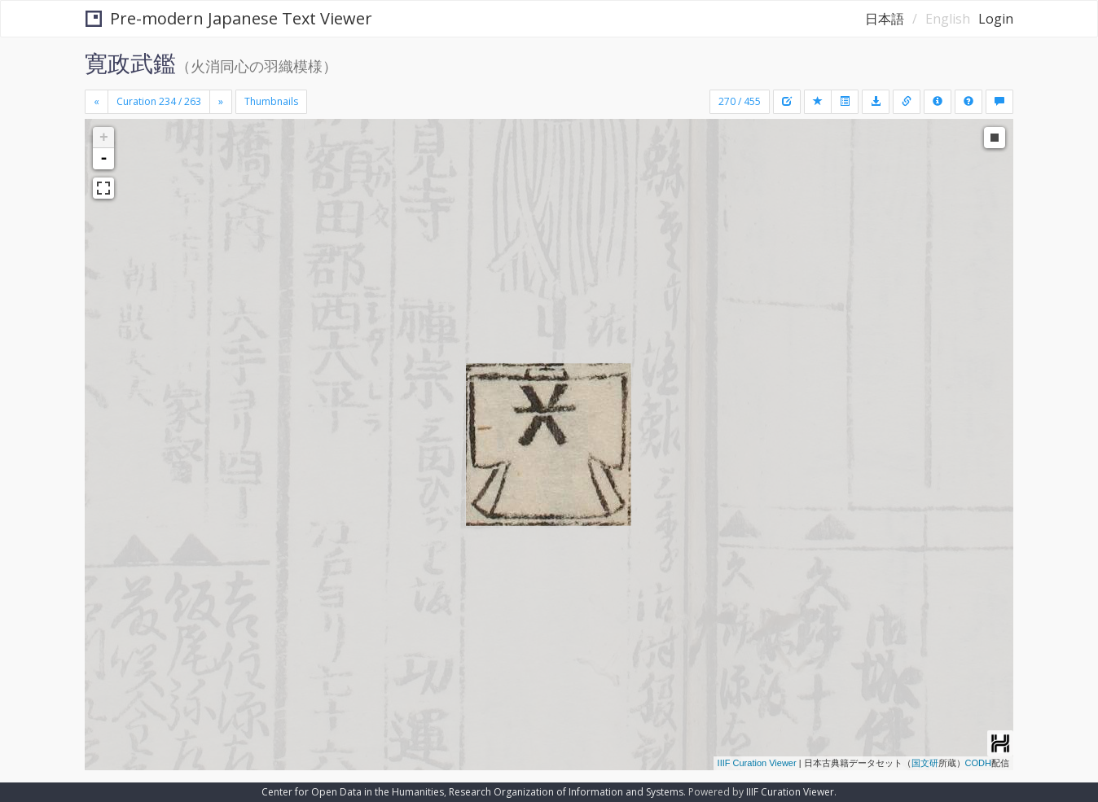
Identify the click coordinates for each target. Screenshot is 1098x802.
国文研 (924, 763)
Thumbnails (271, 101)
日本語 (884, 19)
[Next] (220, 102)
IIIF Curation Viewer (757, 763)
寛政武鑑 (130, 62)
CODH (978, 763)
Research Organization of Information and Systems (566, 792)
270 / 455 (739, 101)
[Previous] (96, 102)
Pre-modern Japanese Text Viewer (229, 18)
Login (995, 19)
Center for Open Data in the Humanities (352, 792)
